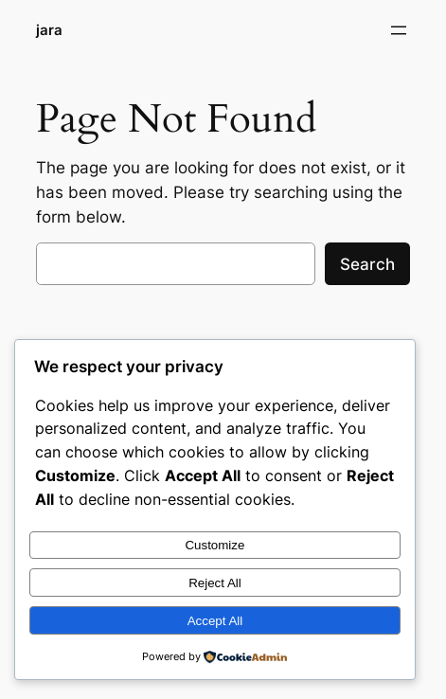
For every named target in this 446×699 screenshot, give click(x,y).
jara (49, 30)
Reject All (214, 583)
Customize (214, 545)
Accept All (215, 621)
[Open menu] (398, 30)
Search (367, 264)
